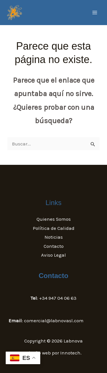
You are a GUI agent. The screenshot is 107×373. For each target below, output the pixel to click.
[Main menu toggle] (95, 12)
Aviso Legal (53, 255)
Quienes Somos (54, 219)
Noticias (54, 237)
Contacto (54, 246)
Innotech (70, 353)
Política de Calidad (53, 228)
